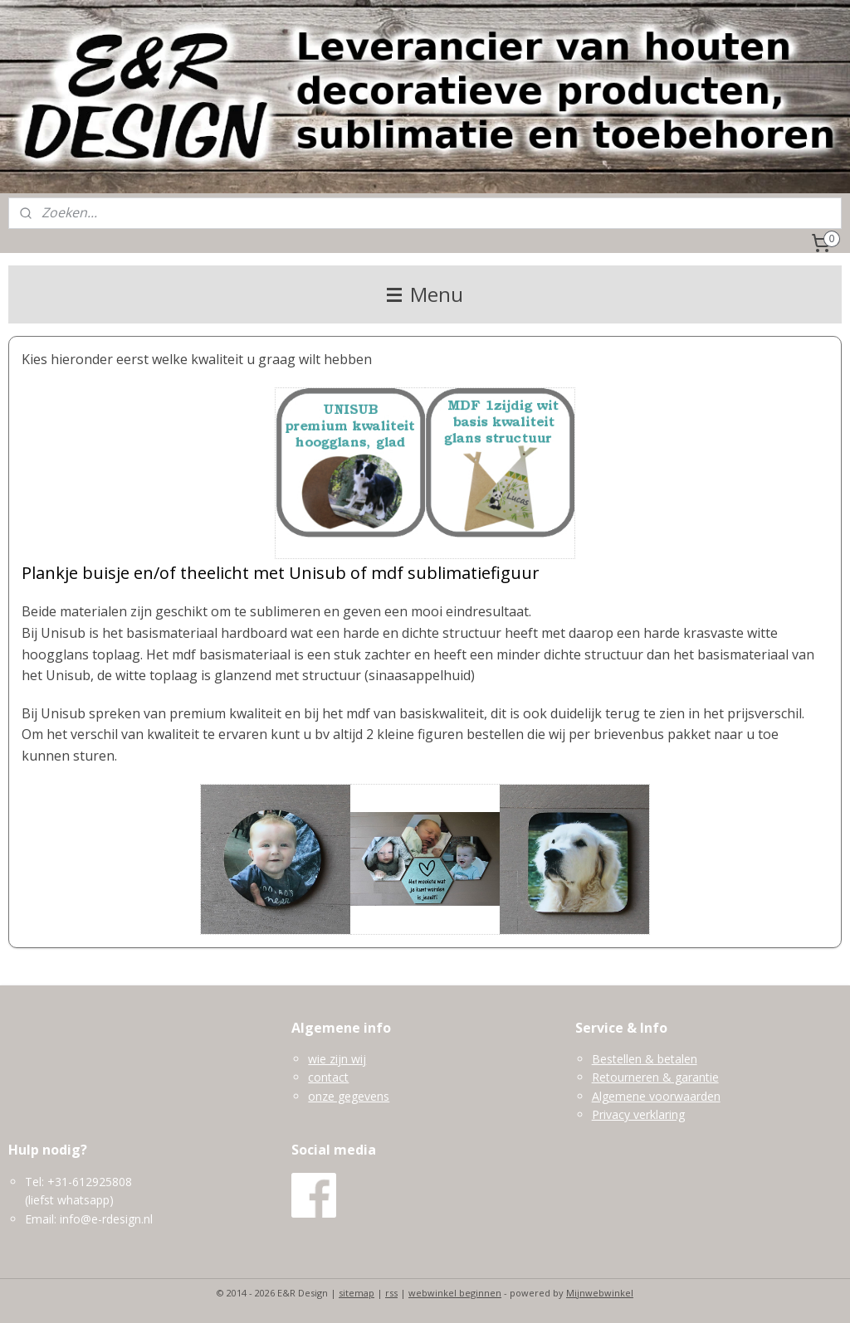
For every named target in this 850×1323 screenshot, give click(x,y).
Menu (425, 294)
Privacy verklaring (638, 1114)
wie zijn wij (337, 1059)
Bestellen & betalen (644, 1059)
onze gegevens (348, 1096)
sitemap (356, 1293)
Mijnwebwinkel (599, 1293)
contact (328, 1077)
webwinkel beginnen (454, 1293)
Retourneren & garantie (655, 1077)
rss (391, 1293)
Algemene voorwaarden (656, 1096)
